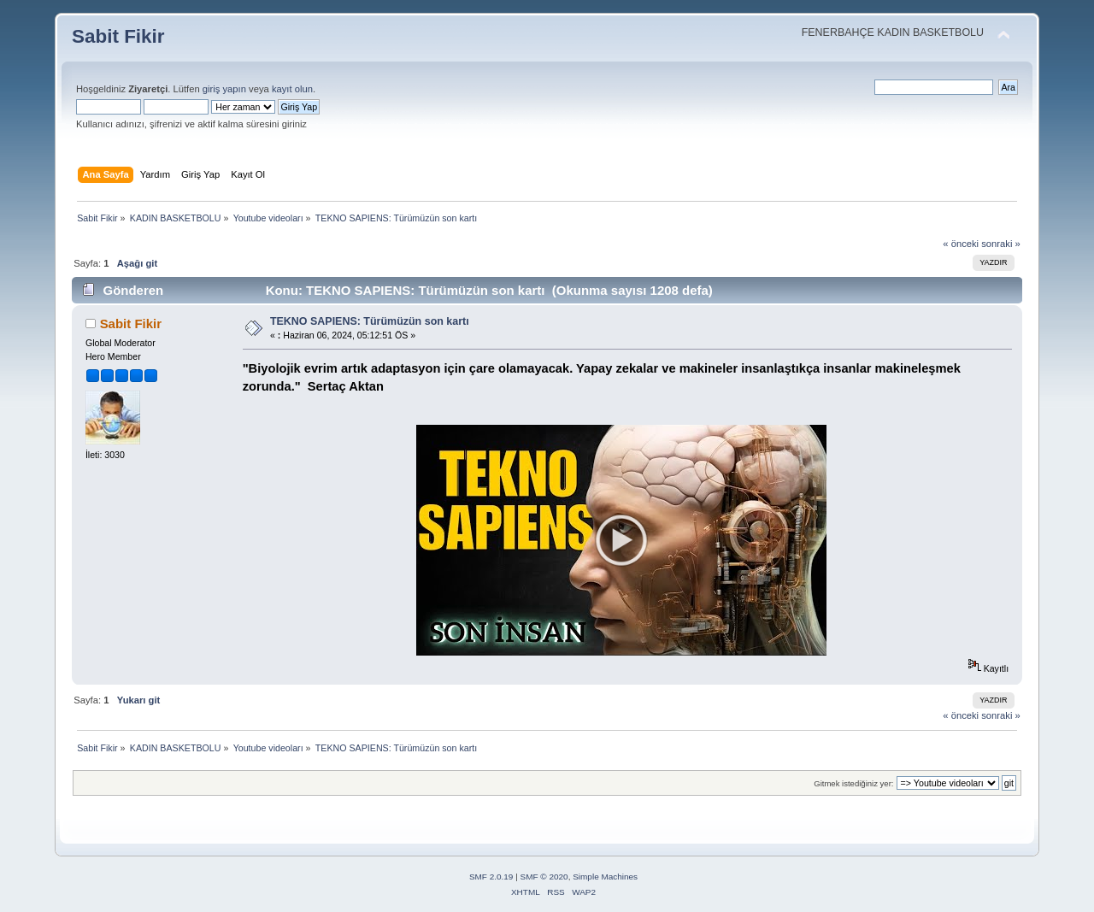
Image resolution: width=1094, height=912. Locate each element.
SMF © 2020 (544, 876)
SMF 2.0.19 (491, 876)
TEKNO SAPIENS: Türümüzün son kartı (369, 321)
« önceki (961, 243)
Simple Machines (605, 876)
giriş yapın (224, 89)
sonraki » (1000, 243)
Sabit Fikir (118, 36)
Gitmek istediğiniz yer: (853, 783)
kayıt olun (292, 89)
